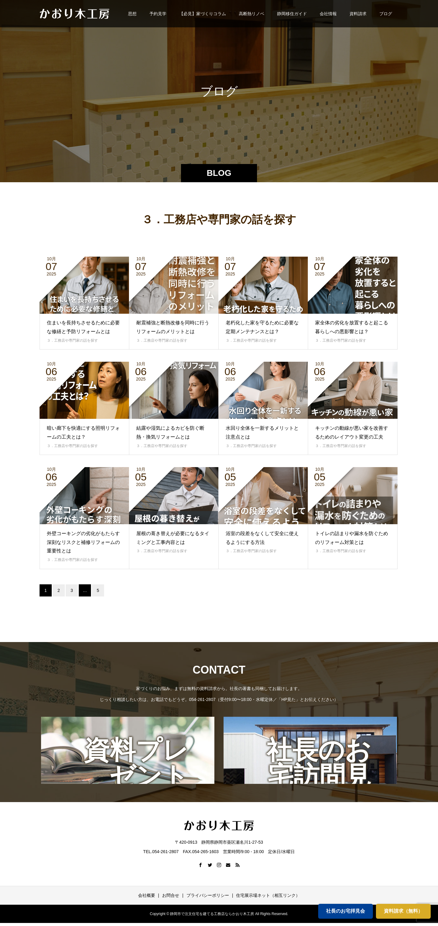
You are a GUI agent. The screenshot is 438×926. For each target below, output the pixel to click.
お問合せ (170, 895)
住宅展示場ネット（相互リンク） (268, 895)
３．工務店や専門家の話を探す (72, 340)
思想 (132, 13)
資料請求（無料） (403, 911)
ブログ (385, 13)
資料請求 (358, 13)
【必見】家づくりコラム (202, 13)
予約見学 (157, 13)
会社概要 (146, 895)
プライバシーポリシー (207, 895)
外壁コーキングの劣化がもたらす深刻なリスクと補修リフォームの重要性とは (83, 542)
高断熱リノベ (251, 13)
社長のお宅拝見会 (345, 911)
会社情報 (328, 13)
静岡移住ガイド (292, 13)
